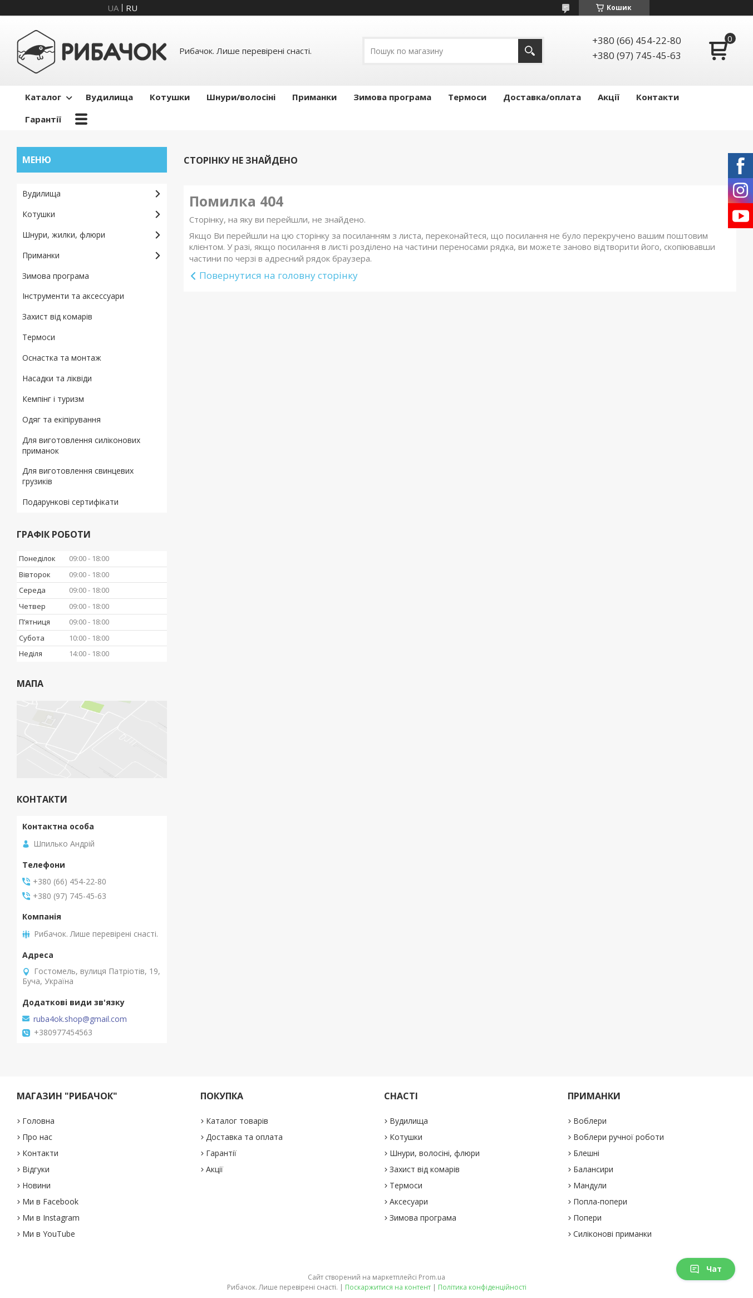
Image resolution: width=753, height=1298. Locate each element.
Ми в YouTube (48, 1233)
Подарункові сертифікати (70, 501)
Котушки (170, 96)
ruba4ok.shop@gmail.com (80, 1019)
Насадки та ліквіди (57, 378)
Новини (36, 1185)
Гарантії (43, 119)
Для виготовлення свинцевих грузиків (78, 475)
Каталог (43, 96)
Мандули (590, 1185)
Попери (587, 1217)
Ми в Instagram (51, 1217)
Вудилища (109, 96)
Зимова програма (392, 96)
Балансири (593, 1169)
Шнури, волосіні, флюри (435, 1153)
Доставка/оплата (542, 96)
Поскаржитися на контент (388, 1287)
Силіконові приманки (612, 1233)
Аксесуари (409, 1201)
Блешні (586, 1153)
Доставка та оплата (244, 1137)
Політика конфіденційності (482, 1287)
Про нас (37, 1137)
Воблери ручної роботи (618, 1137)
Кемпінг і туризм (53, 399)
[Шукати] (530, 51)
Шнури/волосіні (240, 96)
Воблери (590, 1120)
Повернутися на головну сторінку (278, 275)
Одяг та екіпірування (61, 419)
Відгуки (36, 1169)
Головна (38, 1120)
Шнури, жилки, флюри (63, 234)
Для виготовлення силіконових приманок (81, 445)
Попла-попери (600, 1201)
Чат (706, 1268)
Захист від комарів (57, 316)
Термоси (467, 96)
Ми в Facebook (50, 1201)
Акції (608, 96)
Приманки (314, 96)
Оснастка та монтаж (61, 357)
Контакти (657, 96)
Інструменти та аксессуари (73, 296)
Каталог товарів (237, 1120)
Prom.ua (432, 1277)
